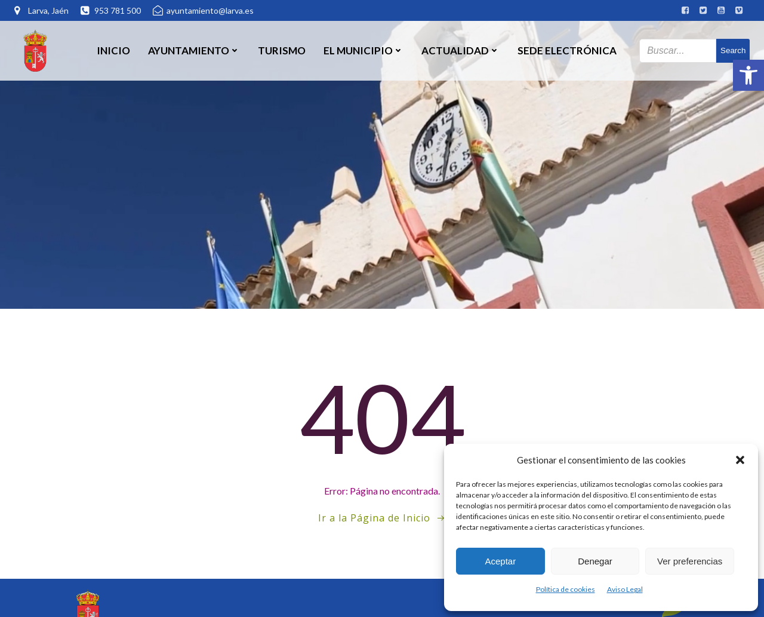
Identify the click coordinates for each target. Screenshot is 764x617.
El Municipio (363, 50)
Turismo (282, 50)
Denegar (595, 561)
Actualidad (460, 50)
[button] (748, 75)
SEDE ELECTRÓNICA (567, 50)
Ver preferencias (689, 561)
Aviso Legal (625, 589)
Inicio (113, 50)
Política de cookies (565, 589)
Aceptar (500, 561)
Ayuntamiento (194, 50)
